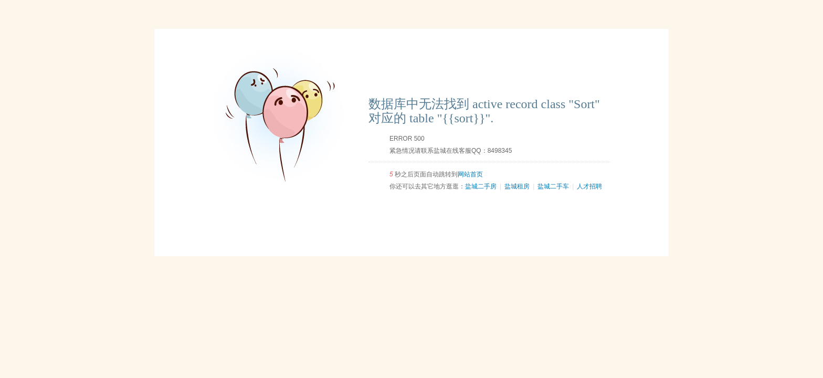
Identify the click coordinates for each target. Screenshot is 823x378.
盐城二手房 (481, 186)
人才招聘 (589, 186)
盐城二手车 (553, 186)
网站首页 (470, 174)
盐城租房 (517, 186)
